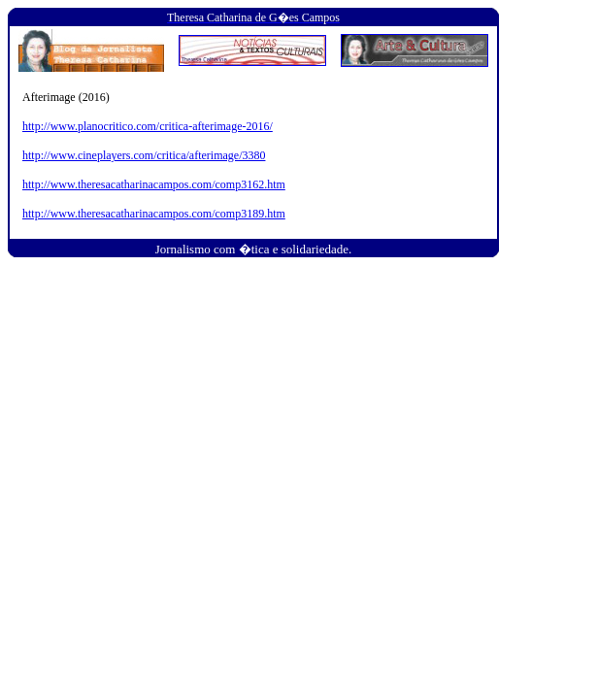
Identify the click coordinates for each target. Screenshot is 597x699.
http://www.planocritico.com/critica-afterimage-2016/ (147, 126)
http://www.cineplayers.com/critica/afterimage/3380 (143, 155)
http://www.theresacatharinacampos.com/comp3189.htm (153, 213)
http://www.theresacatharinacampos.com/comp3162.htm (153, 184)
